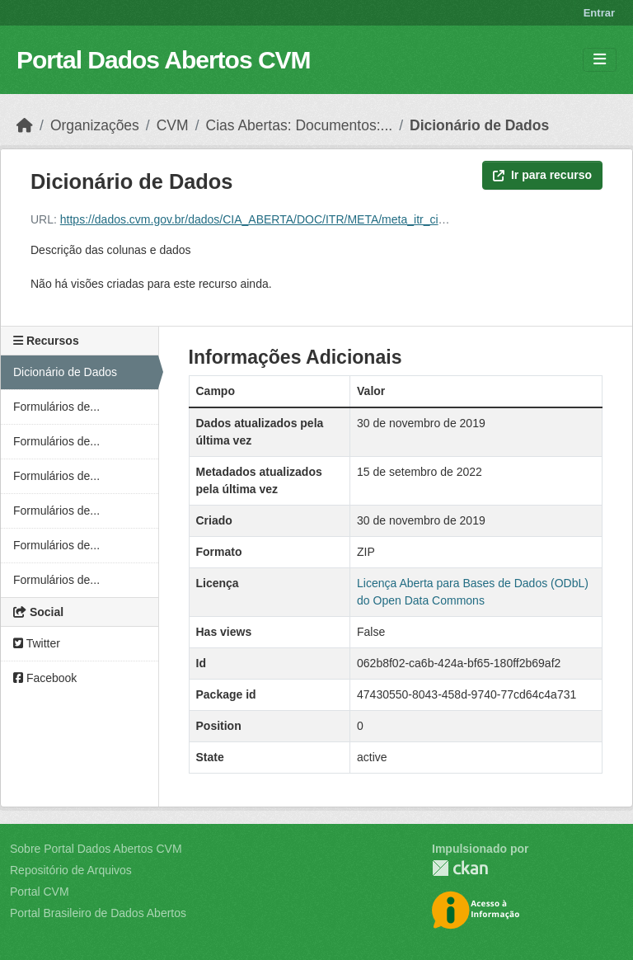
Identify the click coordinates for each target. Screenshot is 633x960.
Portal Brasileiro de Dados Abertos (98, 913)
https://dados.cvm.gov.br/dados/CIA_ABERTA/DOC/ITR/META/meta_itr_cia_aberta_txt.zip (290, 219)
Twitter (36, 643)
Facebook (45, 678)
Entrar (599, 13)
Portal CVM (39, 891)
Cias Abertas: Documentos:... (299, 125)
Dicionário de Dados (479, 125)
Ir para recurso (542, 174)
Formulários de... (56, 406)
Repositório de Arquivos (71, 870)
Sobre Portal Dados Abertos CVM (96, 848)
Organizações (94, 125)
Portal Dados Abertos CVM (163, 59)
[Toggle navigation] (600, 60)
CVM (173, 125)
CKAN (460, 868)
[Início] (24, 125)
